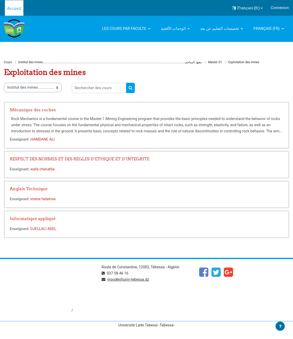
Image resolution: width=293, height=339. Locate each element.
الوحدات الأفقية (174, 28)
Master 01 (215, 62)
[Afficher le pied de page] (280, 326)
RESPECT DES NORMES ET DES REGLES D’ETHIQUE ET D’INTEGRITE (79, 159)
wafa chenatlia (43, 169)
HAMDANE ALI (43, 140)
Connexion (280, 7)
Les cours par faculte (124, 28)
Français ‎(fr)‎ (267, 28)
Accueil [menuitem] (14, 8)
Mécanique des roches (33, 110)
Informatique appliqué (33, 218)
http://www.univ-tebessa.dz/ (28, 293)
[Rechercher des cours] (99, 88)
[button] (247, 8)
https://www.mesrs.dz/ (23, 276)
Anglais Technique (29, 188)
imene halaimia (44, 199)
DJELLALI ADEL (44, 229)
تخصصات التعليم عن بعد (220, 28)
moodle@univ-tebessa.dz (129, 280)
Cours (8, 62)
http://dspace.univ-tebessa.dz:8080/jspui (39, 310)
